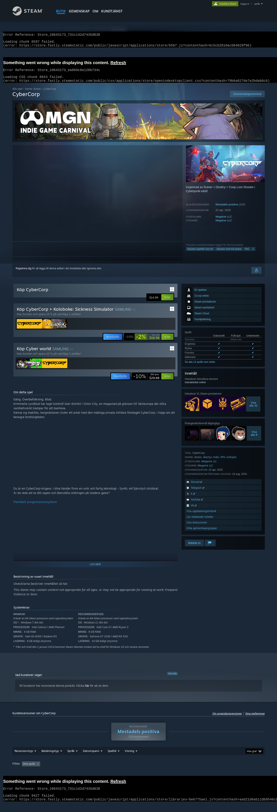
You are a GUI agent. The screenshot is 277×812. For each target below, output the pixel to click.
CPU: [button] (191, 771)
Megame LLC (224, 221)
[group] (138, 772)
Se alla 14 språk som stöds (200, 367)
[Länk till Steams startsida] (30, 14)
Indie (216, 462)
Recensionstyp (24, 759)
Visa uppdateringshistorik (201, 516)
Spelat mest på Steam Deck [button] (138, 771)
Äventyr (207, 462)
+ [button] (253, 254)
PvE (247, 254)
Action (198, 462)
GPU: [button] (206, 771)
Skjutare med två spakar (228, 254)
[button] (167, 302)
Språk (70, 759)
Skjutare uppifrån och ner (200, 254)
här (87, 690)
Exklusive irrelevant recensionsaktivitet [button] (76, 771)
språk (257, 3)
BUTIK (61, 11)
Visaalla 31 (253, 409)
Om (95, 11)
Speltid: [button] (110, 771)
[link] (142, 341)
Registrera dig (24, 273)
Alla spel (17, 93)
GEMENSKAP (79, 11)
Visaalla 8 (254, 438)
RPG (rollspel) (228, 462)
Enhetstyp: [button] (223, 771)
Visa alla (172, 678)
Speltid (112, 759)
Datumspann (91, 759)
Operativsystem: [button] (171, 771)
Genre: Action (33, 93)
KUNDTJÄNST (112, 11)
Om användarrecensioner (227, 718)
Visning (129, 759)
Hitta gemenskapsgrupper (202, 533)
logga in (244, 3)
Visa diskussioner (197, 527)
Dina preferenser (255, 718)
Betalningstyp (50, 759)
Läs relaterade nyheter (200, 521)
